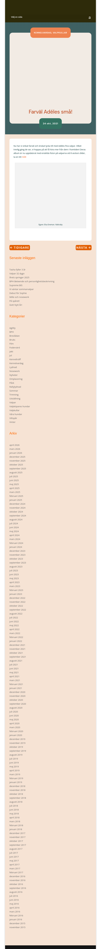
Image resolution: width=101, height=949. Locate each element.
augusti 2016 (15, 891)
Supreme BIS (15, 285)
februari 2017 (16, 872)
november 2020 (17, 695)
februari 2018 (16, 825)
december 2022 (17, 597)
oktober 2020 (16, 699)
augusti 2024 (15, 519)
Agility (12, 327)
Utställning (14, 398)
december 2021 (17, 644)
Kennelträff (15, 359)
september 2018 (17, 797)
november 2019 (17, 742)
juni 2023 (14, 574)
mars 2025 (14, 492)
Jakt (11, 351)
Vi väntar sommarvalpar (21, 289)
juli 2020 (13, 711)
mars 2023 (14, 586)
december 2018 (17, 786)
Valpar (12, 402)
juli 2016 (13, 895)
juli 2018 (13, 805)
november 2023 (17, 554)
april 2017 (14, 864)
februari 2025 (16, 495)
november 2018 (17, 790)
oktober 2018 (16, 793)
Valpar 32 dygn (17, 273)
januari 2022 (15, 641)
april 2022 (14, 629)
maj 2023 (14, 578)
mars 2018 (14, 821)
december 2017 (17, 833)
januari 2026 (15, 452)
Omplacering (16, 378)
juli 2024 (13, 523)
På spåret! (14, 300)
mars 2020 (14, 727)
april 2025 (14, 488)
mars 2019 (14, 774)
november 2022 (17, 601)
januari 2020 (15, 735)
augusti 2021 (15, 660)
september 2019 (17, 750)
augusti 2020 (15, 707)
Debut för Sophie (18, 293)
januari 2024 (15, 546)
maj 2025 (14, 484)
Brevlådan (14, 335)
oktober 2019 (16, 746)
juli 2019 (13, 758)
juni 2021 (14, 668)
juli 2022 (13, 617)
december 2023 (17, 550)
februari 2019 (16, 778)
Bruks (12, 339)
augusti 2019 (15, 754)
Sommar (13, 390)
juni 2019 (14, 762)
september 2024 (17, 515)
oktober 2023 (16, 558)
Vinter (12, 422)
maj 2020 (14, 719)
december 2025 (17, 456)
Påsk (11, 382)
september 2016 (17, 888)
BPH (11, 331)
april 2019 (14, 770)
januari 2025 (15, 499)
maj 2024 (14, 531)
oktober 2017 (16, 841)
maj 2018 (14, 813)
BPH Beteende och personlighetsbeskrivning (31, 281)
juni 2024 (14, 527)
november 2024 (17, 507)
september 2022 (17, 609)
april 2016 (14, 907)
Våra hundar (15, 414)
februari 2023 (16, 590)
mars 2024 (14, 539)
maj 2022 (14, 625)
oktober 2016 (16, 884)
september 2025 (17, 468)
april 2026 (14, 444)
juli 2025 (13, 476)
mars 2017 (14, 868)
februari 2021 (16, 684)
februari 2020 (16, 731)
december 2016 (17, 876)
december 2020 (17, 692)
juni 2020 (14, 715)
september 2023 (17, 562)
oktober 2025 (16, 464)
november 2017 (17, 837)
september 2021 (17, 656)
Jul (10, 355)
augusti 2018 (15, 801)
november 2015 (17, 927)
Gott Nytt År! (15, 304)
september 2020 (17, 703)
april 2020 (14, 723)
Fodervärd (14, 347)
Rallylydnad (15, 386)
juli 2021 (13, 664)
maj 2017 (14, 860)
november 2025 (17, 460)
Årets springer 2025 (19, 277)
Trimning (13, 394)
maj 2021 (14, 672)
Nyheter (13, 375)
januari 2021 (15, 688)
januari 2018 (15, 829)
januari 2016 (15, 919)
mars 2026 (14, 448)
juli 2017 (13, 852)
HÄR (24, 157)
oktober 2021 (16, 652)
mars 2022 (14, 633)
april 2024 (14, 535)
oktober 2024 (16, 511)
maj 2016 (14, 903)
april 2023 (14, 582)
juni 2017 (14, 856)
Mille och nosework (19, 297)
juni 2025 (14, 480)
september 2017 (17, 844)
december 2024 (17, 503)
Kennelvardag (43, 32)
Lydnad (13, 367)
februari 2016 (16, 915)
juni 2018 (14, 809)
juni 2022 (14, 621)
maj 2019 (14, 766)
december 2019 (17, 739)
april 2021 (14, 676)
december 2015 (17, 923)
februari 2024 (16, 543)
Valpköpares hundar (19, 406)
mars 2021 (14, 680)
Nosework (14, 371)
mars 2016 (14, 911)
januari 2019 (15, 782)
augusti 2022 (15, 613)
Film (11, 343)
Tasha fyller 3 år (17, 269)
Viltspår (13, 418)
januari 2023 (15, 593)
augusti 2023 (15, 566)
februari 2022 (16, 637)
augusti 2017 (15, 848)
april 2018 (14, 817)
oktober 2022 (16, 605)
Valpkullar (60, 32)
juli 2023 (13, 570)
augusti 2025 (15, 472)
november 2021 (17, 648)
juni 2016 (14, 899)
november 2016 (17, 880)
